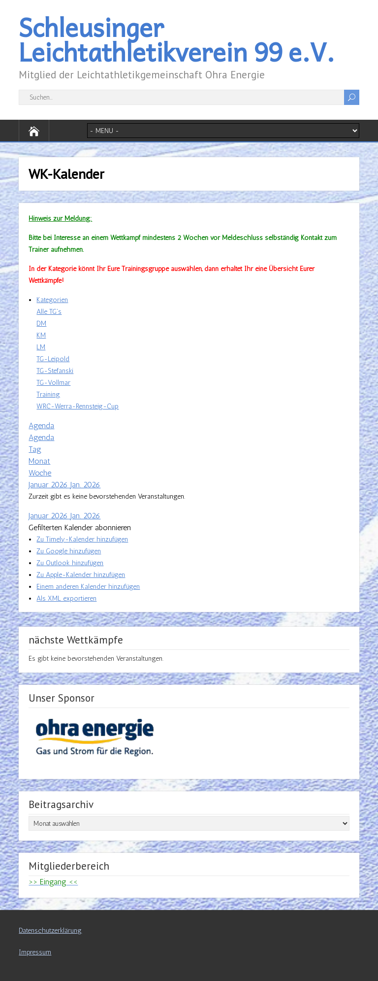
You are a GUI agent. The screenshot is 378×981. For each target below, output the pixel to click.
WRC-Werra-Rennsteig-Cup (77, 406)
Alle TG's (49, 311)
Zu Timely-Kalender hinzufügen (82, 539)
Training (48, 394)
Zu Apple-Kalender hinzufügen (80, 575)
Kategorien (52, 300)
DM (41, 323)
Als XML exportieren (66, 598)
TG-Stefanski (54, 371)
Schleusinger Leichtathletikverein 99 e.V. (177, 39)
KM (41, 335)
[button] (80, 527)
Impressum (35, 952)
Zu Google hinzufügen (68, 551)
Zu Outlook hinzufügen (69, 563)
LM (40, 347)
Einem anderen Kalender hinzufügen (88, 586)
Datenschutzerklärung (50, 930)
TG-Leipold (52, 359)
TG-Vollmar (53, 382)
